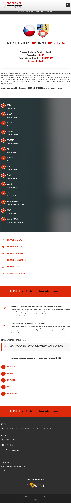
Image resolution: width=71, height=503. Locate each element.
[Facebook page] (35, 500)
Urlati (9, 192)
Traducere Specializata (15, 253)
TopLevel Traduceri (34, 496)
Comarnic (10, 140)
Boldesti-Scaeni (12, 219)
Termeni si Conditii (7, 462)
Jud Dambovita (12, 393)
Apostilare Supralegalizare (17, 273)
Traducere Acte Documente (16, 260)
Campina (10, 131)
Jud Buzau (10, 373)
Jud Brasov (11, 366)
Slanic (9, 184)
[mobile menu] (68, 5)
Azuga (9, 105)
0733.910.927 (26, 291)
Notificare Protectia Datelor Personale (13, 466)
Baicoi (9, 210)
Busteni (9, 122)
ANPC (3, 471)
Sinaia (9, 175)
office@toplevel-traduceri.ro (50, 291)
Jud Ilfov (10, 386)
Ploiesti (10, 157)
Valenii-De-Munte (13, 201)
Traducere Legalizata (14, 246)
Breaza (9, 114)
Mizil (8, 149)
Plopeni (9, 166)
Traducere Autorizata (14, 240)
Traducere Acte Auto (14, 266)
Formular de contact (12, 450)
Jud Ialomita (11, 380)
